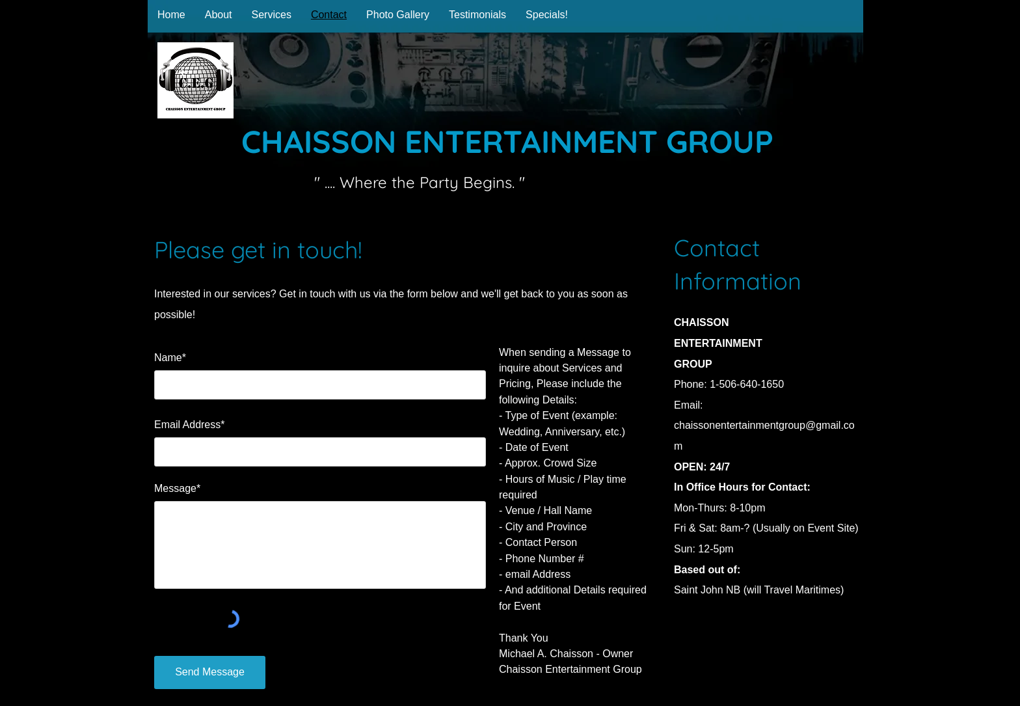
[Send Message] (209, 672)
